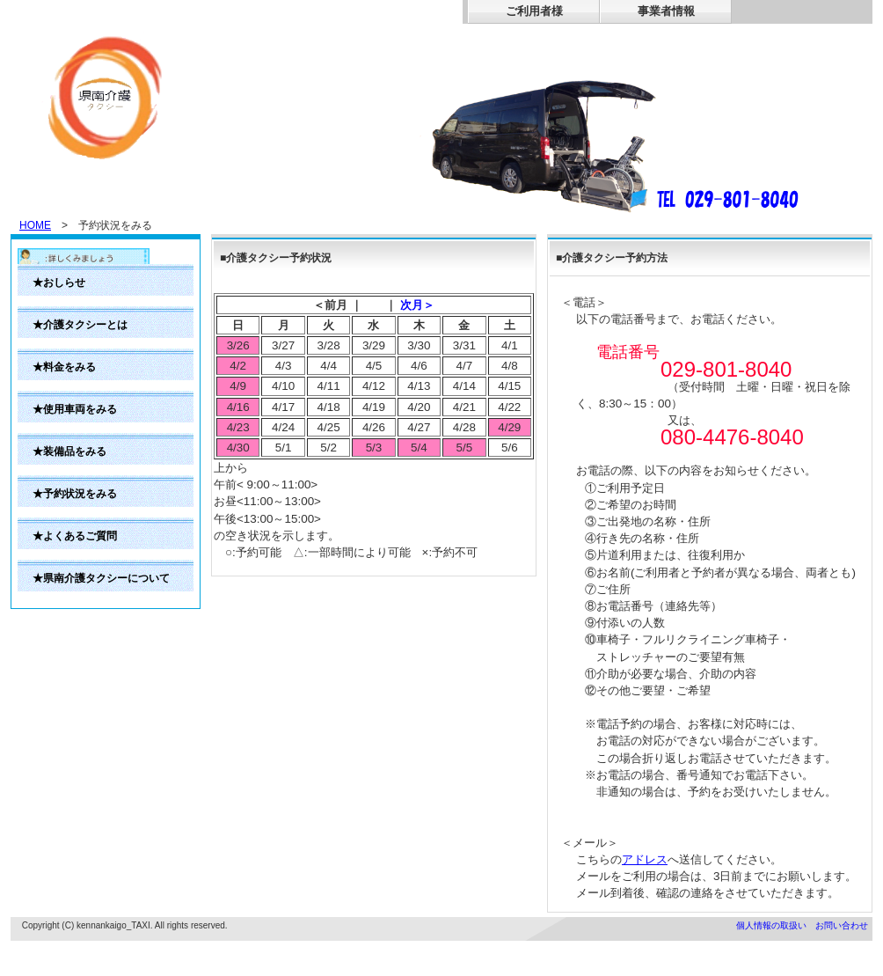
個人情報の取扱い (771, 925)
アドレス (645, 859)
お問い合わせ (841, 925)
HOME (35, 225)
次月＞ (417, 305)
